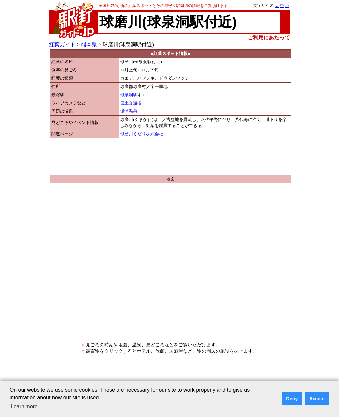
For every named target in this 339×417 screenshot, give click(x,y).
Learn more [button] (24, 406)
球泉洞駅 (128, 95)
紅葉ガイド (62, 44)
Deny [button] (292, 398)
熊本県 (89, 44)
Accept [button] (317, 398)
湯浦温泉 (128, 111)
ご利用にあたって (269, 37)
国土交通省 (131, 103)
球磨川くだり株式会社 (141, 134)
